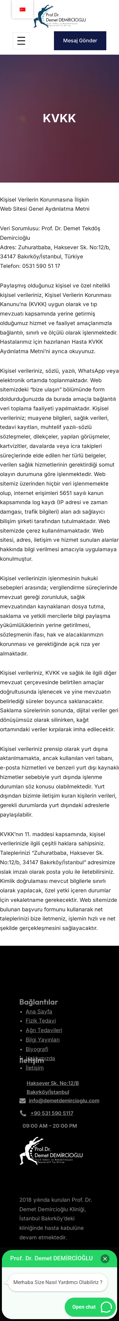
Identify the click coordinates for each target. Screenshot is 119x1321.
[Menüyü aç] (21, 40)
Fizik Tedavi (41, 1036)
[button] (105, 1258)
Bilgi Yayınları (43, 1055)
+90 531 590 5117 (51, 1115)
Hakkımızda (40, 1073)
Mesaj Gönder (80, 40)
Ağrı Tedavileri (44, 1045)
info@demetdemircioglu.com (64, 1102)
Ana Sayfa (39, 1026)
